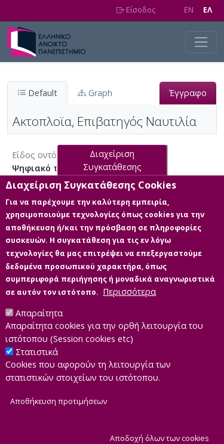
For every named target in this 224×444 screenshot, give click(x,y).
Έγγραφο (188, 92)
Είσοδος (135, 10)
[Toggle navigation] (201, 42)
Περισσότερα (129, 305)
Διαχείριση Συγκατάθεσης (112, 174)
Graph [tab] (95, 92)
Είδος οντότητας (45, 155)
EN (189, 10)
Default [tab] (37, 92)
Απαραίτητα (39, 326)
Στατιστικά (37, 365)
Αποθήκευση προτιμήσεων (58, 414)
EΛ (207, 10)
